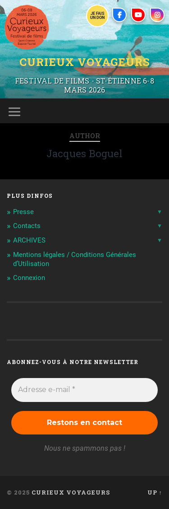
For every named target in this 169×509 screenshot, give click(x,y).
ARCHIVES (29, 240)
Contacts (27, 226)
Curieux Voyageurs (84, 62)
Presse (23, 212)
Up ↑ (154, 492)
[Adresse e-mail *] (84, 390)
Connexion (29, 278)
